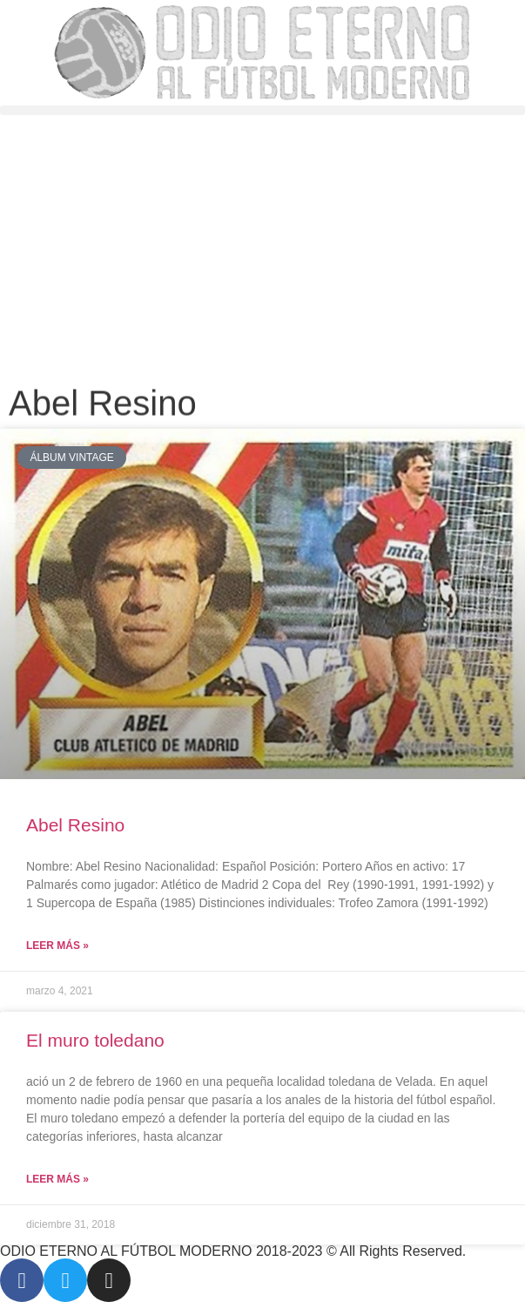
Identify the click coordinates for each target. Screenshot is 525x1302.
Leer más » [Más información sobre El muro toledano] (57, 1179)
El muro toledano (95, 1040)
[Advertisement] (262, 246)
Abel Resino (75, 825)
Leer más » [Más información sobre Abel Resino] (57, 945)
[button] (262, 110)
